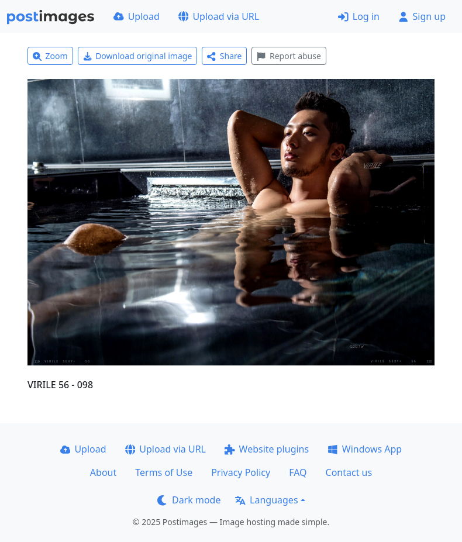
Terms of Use (163, 472)
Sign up (422, 16)
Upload (136, 16)
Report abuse (288, 55)
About (103, 472)
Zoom (50, 55)
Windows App (364, 449)
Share (224, 55)
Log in (359, 16)
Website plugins (267, 449)
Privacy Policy (240, 472)
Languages (266, 499)
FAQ (297, 472)
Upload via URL (218, 16)
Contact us (349, 472)
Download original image (137, 55)
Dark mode (188, 499)
